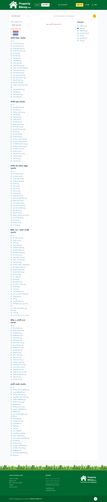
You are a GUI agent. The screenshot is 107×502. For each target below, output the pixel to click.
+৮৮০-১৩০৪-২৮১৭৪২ (53, 478)
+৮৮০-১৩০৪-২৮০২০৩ (53, 480)
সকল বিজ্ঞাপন (45, 4)
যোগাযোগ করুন (13, 487)
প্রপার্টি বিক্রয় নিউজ (50, 490)
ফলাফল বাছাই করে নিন (16, 22)
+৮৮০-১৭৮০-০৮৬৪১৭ (53, 483)
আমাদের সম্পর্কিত (13, 478)
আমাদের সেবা (12, 480)
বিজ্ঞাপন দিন (79, 4)
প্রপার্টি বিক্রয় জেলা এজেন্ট (52, 485)
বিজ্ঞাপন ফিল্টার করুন (16, 29)
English (37, 4)
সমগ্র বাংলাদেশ (62, 5)
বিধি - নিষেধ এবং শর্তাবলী (15, 483)
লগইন (94, 5)
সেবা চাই (87, 4)
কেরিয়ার (11, 485)
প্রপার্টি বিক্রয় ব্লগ (50, 488)
